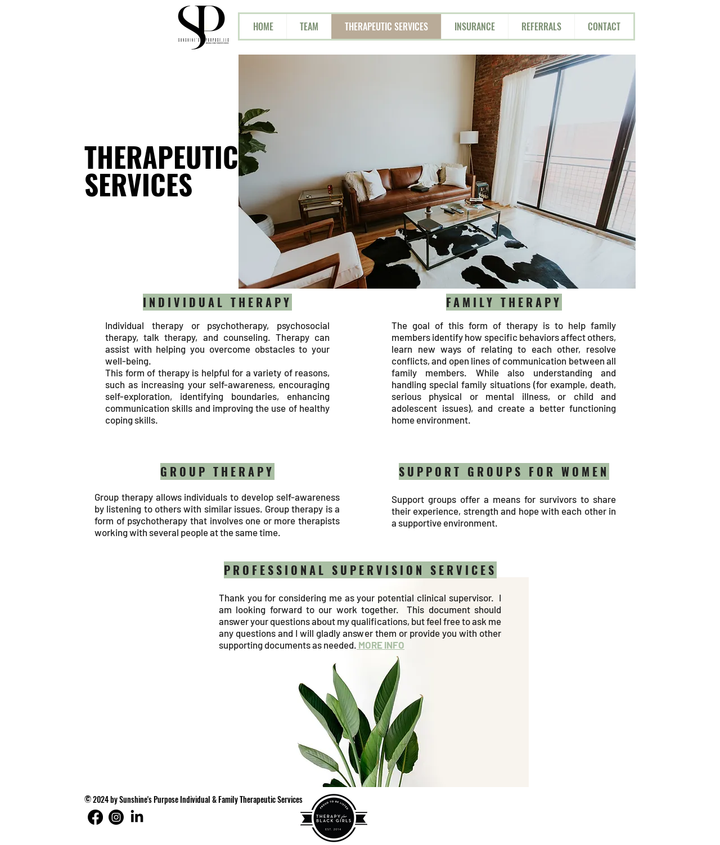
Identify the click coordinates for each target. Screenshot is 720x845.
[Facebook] (95, 817)
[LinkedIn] (137, 817)
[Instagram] (116, 817)
